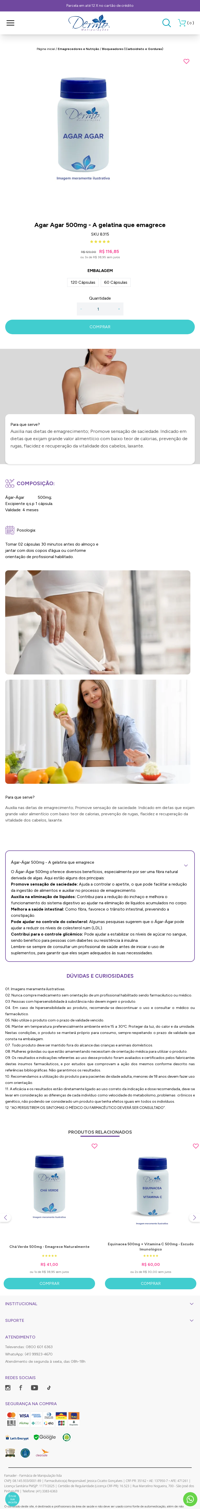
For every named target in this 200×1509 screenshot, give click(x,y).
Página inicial (46, 49)
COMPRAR (100, 326)
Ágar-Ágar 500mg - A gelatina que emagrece (100, 862)
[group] (100, 136)
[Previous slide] (5, 1218)
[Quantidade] (100, 308)
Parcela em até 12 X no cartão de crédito (100, 5)
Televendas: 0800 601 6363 (29, 1347)
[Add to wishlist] (186, 61)
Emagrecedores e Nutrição (78, 49)
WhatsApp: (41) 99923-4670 (29, 1354)
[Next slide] (194, 1218)
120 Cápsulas (83, 282)
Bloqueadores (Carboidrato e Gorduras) (132, 49)
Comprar (49, 1283)
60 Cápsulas (115, 282)
